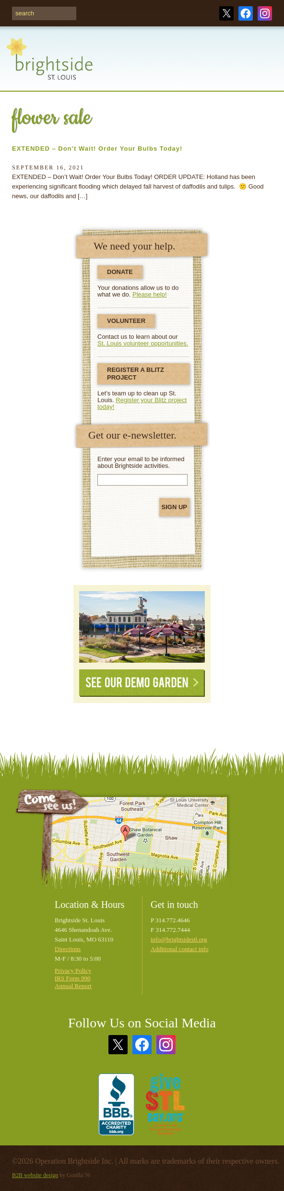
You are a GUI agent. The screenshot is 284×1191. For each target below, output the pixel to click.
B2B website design (35, 1175)
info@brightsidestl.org (179, 939)
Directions (68, 949)
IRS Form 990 (72, 978)
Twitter (226, 13)
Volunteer (126, 320)
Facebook (245, 13)
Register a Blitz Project (135, 373)
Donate (120, 271)
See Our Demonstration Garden (142, 627)
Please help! (149, 294)
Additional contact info (180, 949)
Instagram (265, 13)
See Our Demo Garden (142, 683)
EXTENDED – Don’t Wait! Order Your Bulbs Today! (97, 148)
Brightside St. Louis (49, 64)
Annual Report (73, 985)
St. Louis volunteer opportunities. (142, 343)
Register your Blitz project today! (142, 403)
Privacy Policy (73, 970)
